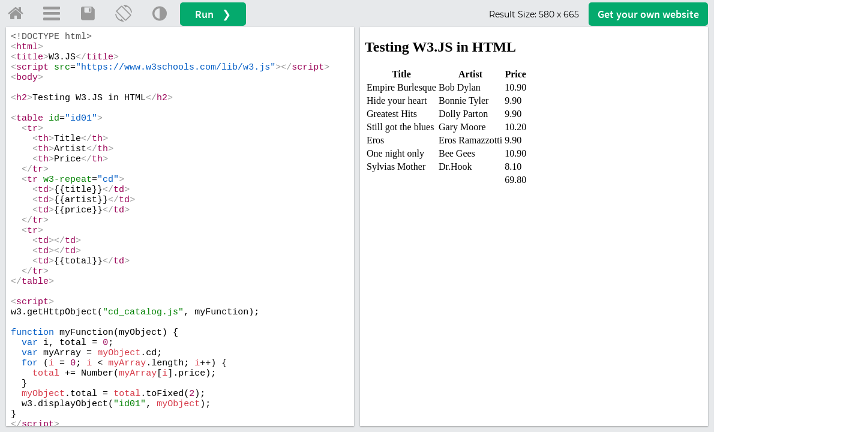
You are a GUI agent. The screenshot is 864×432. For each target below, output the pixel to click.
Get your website (648, 14)
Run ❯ (213, 14)
